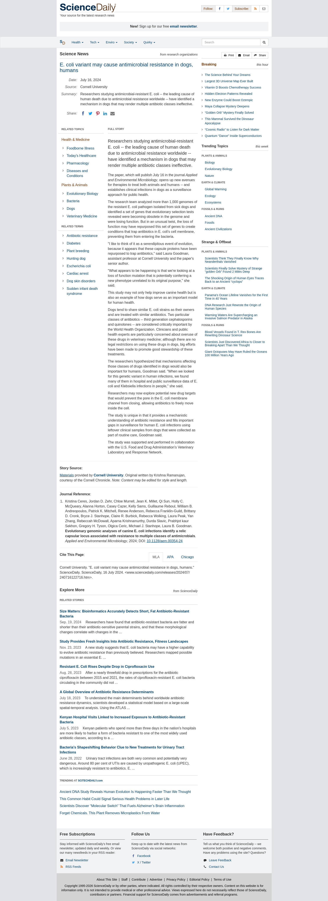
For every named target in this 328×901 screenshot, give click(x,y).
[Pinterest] (97, 113)
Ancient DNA (213, 216)
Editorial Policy (199, 879)
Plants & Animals (75, 185)
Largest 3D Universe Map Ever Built (229, 81)
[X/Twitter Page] (228, 8)
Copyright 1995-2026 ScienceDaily (88, 886)
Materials (67, 475)
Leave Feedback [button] (220, 860)
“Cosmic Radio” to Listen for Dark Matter (232, 129)
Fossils (209, 222)
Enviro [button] (111, 42)
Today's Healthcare (81, 156)
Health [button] (77, 42)
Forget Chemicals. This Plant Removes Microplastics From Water (110, 813)
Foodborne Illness (80, 148)
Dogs (71, 208)
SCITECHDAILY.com (90, 780)
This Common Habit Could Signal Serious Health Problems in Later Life (115, 799)
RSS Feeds (73, 866)
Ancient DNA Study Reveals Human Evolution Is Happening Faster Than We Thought (125, 792)
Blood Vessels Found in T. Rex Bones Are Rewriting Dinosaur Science (233, 333)
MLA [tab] (156, 557)
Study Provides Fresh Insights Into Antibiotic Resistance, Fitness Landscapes (124, 641)
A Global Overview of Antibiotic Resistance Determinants (107, 692)
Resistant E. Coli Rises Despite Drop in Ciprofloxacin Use (107, 666)
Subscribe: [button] (242, 8)
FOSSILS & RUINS (213, 209)
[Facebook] (83, 113)
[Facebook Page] (219, 8)
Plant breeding (78, 251)
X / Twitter (144, 862)
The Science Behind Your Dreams (227, 75)
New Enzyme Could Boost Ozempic (229, 100)
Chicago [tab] (187, 557)
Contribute (139, 879)
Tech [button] (94, 42)
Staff (124, 879)
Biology (210, 162)
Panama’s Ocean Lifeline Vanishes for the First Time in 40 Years (236, 296)
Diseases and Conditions (77, 173)
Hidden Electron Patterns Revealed (228, 93)
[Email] (112, 113)
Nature (209, 175)
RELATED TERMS (72, 226)
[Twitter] (90, 113)
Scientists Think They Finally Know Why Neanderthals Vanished (232, 260)
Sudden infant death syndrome (82, 291)
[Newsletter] (263, 8)
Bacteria (73, 201)
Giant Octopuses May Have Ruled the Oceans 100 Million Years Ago (236, 353)
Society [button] (130, 42)
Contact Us (216, 866)
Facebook (143, 856)
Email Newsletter (76, 860)
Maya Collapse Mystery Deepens (227, 106)
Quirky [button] (149, 42)
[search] (264, 42)
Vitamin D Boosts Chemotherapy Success (233, 87)
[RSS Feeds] (255, 8)
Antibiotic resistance (82, 236)
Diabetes (73, 243)
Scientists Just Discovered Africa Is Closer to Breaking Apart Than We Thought (235, 343)
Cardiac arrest (77, 273)
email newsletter (183, 26)
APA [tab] (170, 557)
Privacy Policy (175, 879)
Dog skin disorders (81, 281)
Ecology (210, 196)
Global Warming (216, 189)
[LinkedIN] (105, 113)
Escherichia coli (79, 266)
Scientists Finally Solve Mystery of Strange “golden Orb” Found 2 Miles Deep (233, 270)
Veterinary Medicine (82, 216)
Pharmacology (78, 163)
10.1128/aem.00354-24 (165, 541)
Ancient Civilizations (218, 229)
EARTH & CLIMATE (213, 182)
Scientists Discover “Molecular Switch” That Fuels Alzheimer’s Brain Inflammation (122, 806)
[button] (229, 55)
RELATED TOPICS (73, 129)
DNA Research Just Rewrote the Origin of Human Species (233, 306)
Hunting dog (76, 258)
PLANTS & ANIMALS (214, 155)
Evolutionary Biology (82, 193)
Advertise (156, 879)
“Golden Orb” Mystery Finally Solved (229, 112)
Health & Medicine (76, 139)
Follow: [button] (208, 8)
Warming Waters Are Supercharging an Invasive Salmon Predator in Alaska (231, 316)
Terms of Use (222, 879)
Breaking (209, 64)
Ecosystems (213, 202)
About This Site (107, 879)
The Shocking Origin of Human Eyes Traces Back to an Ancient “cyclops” (234, 279)
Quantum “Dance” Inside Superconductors (233, 136)
